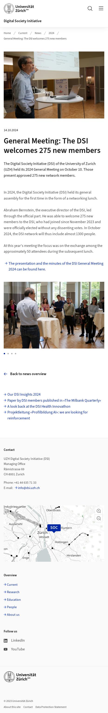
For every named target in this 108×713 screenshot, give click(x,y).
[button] (98, 511)
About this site (12, 707)
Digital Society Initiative (22, 21)
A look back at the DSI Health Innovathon (38, 406)
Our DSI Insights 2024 (24, 394)
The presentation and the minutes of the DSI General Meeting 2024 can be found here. (56, 266)
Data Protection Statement (51, 707)
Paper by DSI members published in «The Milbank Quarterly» (54, 400)
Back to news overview (25, 373)
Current (22, 33)
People (12, 607)
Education (14, 600)
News (38, 33)
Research (13, 592)
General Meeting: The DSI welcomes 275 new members (35, 39)
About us (13, 615)
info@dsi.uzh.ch (29, 488)
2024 (51, 33)
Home (7, 33)
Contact (28, 707)
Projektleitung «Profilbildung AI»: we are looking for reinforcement (47, 415)
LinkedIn (14, 640)
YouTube (14, 649)
